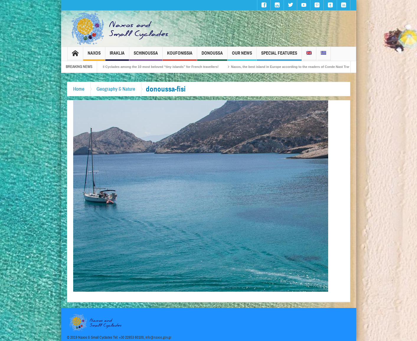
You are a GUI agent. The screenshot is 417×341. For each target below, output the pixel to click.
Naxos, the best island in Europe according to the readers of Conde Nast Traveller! (297, 66)
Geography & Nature (116, 89)
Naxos (94, 55)
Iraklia (117, 55)
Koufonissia (180, 55)
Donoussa (212, 55)
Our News (242, 55)
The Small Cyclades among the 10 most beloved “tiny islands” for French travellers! (156, 66)
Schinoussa (145, 55)
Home (78, 89)
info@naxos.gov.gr (158, 337)
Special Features (279, 55)
